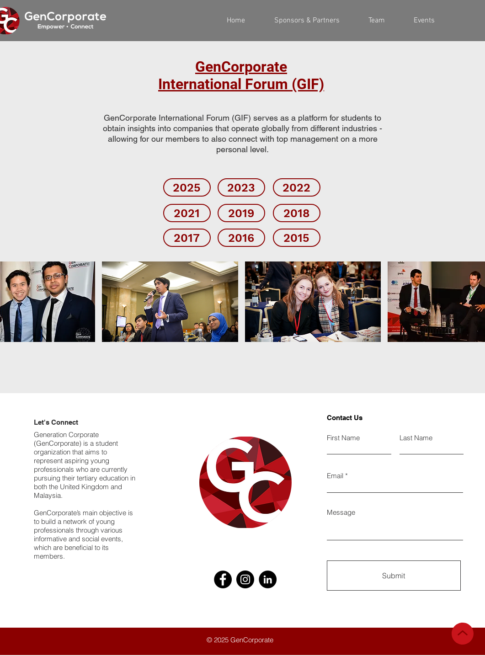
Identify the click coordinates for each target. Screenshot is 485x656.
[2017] (187, 238)
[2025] (187, 187)
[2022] (296, 187)
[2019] (241, 213)
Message (341, 512)
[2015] (296, 238)
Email (335, 475)
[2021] (187, 213)
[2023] (241, 187)
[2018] (296, 213)
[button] (377, 20)
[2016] (241, 238)
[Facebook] (223, 579)
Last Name (416, 437)
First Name (343, 437)
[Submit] (394, 575)
